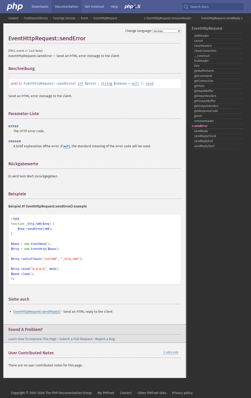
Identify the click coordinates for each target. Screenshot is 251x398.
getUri (198, 116)
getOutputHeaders (206, 106)
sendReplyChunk (205, 136)
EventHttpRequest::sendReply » (222, 18)
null (135, 83)
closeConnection (205, 51)
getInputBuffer (203, 91)
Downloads (40, 7)
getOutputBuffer (205, 101)
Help (114, 7)
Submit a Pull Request (76, 339)
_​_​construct (202, 56)
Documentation (66, 7)
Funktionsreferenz (36, 18)
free (197, 66)
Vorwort (13, 18)
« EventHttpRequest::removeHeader (167, 18)
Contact (126, 393)
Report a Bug (105, 339)
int (80, 83)
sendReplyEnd (203, 141)
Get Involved (94, 7)
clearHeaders (203, 46)
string (106, 83)
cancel (198, 41)
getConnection (203, 81)
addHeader (201, 36)
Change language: (138, 31)
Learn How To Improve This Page (32, 339)
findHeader (201, 61)
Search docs (196, 6)
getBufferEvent (204, 71)
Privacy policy (182, 393)
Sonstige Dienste (64, 18)
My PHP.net (106, 393)
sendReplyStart (204, 146)
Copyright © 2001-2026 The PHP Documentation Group (51, 393)
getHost (199, 86)
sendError (201, 126)
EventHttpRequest (105, 18)
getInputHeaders (205, 96)
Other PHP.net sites (152, 393)
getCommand (203, 76)
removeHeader (204, 121)
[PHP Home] (15, 6)
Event (84, 18)
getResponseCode (206, 111)
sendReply (201, 131)
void (149, 83)
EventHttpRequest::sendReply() (36, 312)
